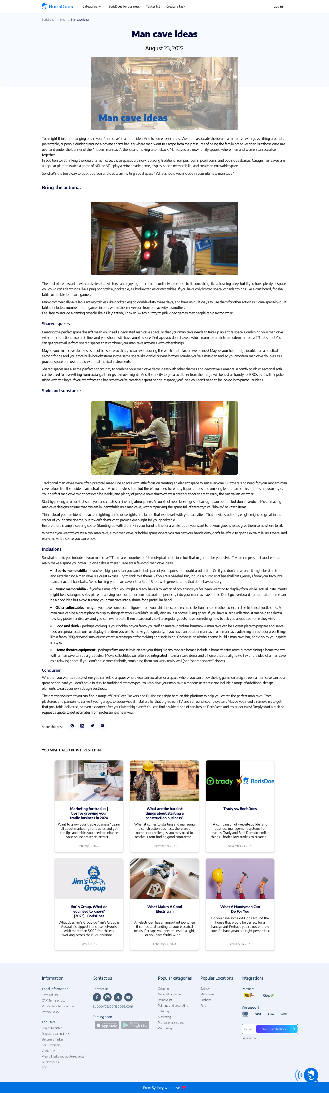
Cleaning (163, 988)
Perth (203, 1005)
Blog (62, 19)
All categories (50, 1062)
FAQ (44, 1067)
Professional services (171, 1022)
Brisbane (206, 1000)
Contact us (48, 1050)
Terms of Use (50, 995)
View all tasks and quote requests (63, 1056)
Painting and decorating (173, 1005)
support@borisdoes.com (113, 1006)
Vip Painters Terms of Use (58, 1006)
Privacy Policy (50, 1012)
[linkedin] (82, 726)
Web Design (166, 1028)
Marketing (164, 1017)
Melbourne (207, 994)
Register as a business (55, 1033)
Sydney (205, 988)
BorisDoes (48, 19)
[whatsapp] (72, 726)
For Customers (51, 1045)
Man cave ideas (80, 19)
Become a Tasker (52, 1039)
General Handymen (170, 994)
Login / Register (52, 1028)
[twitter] (92, 726)
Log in (278, 6)
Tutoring (163, 1011)
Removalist (165, 1000)
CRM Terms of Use (53, 1000)
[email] (102, 726)
